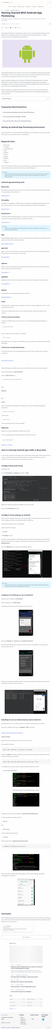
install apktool (4, 272)
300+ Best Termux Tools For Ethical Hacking (22, 981)
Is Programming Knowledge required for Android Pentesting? (18, 112)
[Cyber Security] (21, 6)
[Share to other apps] (20, 27)
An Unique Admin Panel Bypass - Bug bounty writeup (24, 977)
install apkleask (5, 284)
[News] (9, 6)
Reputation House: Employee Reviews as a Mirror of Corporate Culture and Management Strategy (26, 967)
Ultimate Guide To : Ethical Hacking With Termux (23, 986)
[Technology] (18, 965)
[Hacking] (17, 980)
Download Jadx (5, 257)
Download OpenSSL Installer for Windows (11, 733)
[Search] (50, 2)
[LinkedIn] (9, 1023)
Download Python (5, 297)
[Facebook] (2, 1023)
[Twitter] (5, 1023)
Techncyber (6, 2)
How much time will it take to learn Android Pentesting (17, 121)
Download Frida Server (7, 360)
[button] (48, 2)
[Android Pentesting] (34, 999)
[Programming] (40, 6)
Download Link (5, 195)
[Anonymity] (17, 1002)
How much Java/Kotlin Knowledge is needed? (14, 116)
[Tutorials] (34, 6)
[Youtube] (7, 1023)
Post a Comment (26, 937)
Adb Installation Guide (7, 244)
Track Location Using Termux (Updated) (21, 991)
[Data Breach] (34, 1005)
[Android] (18, 984)
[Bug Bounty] (28, 6)
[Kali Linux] (14, 6)
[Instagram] (4, 1023)
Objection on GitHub (6, 445)
